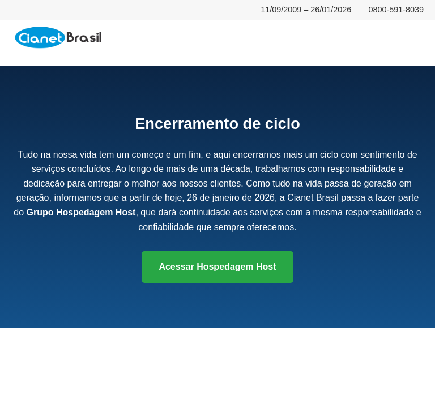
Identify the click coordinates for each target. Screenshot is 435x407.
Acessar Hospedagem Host (217, 266)
